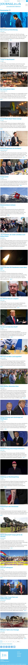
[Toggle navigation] (26, 5)
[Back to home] (10, 5)
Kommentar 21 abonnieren (6, 643)
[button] (1, 647)
